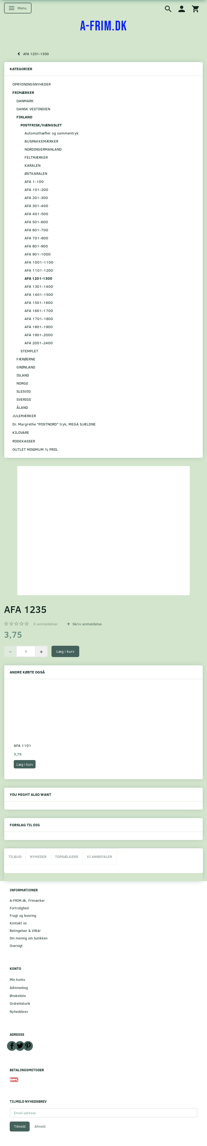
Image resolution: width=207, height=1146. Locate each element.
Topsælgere (66, 856)
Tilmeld (19, 1126)
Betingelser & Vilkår (25, 930)
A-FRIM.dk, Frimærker (27, 900)
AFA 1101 (22, 745)
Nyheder (38, 856)
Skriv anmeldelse (86, 623)
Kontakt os (18, 923)
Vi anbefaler (99, 856)
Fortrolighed (19, 908)
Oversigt (16, 945)
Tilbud (15, 856)
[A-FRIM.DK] (103, 26)
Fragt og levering (23, 915)
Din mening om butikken (28, 938)
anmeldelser (45, 623)
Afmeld (39, 1126)
